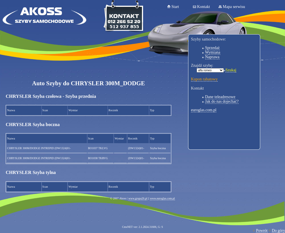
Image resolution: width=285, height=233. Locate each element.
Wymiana (212, 52)
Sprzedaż (212, 48)
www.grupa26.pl (138, 198)
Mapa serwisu (234, 7)
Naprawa (212, 57)
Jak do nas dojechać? (222, 101)
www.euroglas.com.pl (162, 198)
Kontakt (203, 7)
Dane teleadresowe (220, 97)
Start (175, 7)
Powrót (261, 230)
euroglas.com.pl (203, 110)
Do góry (278, 230)
